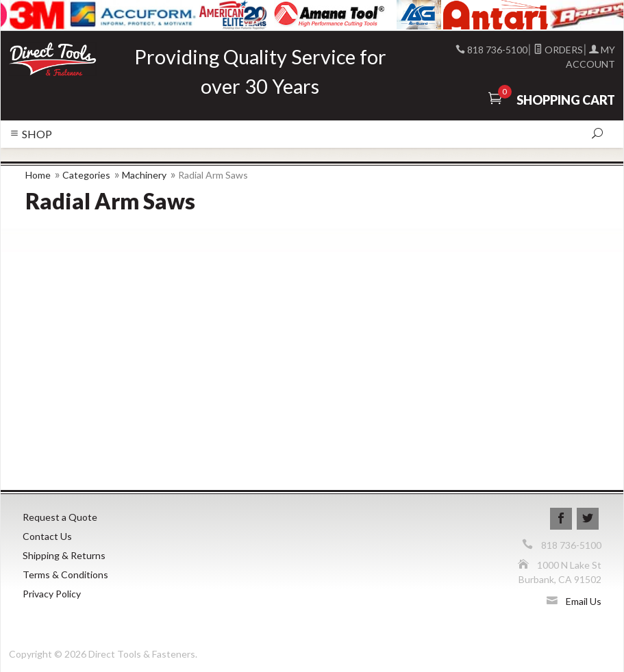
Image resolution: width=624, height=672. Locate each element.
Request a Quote (60, 517)
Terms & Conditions (65, 574)
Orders (558, 49)
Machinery (144, 175)
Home (38, 175)
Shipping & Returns (64, 555)
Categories (86, 175)
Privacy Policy (52, 593)
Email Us (583, 601)
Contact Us (47, 536)
